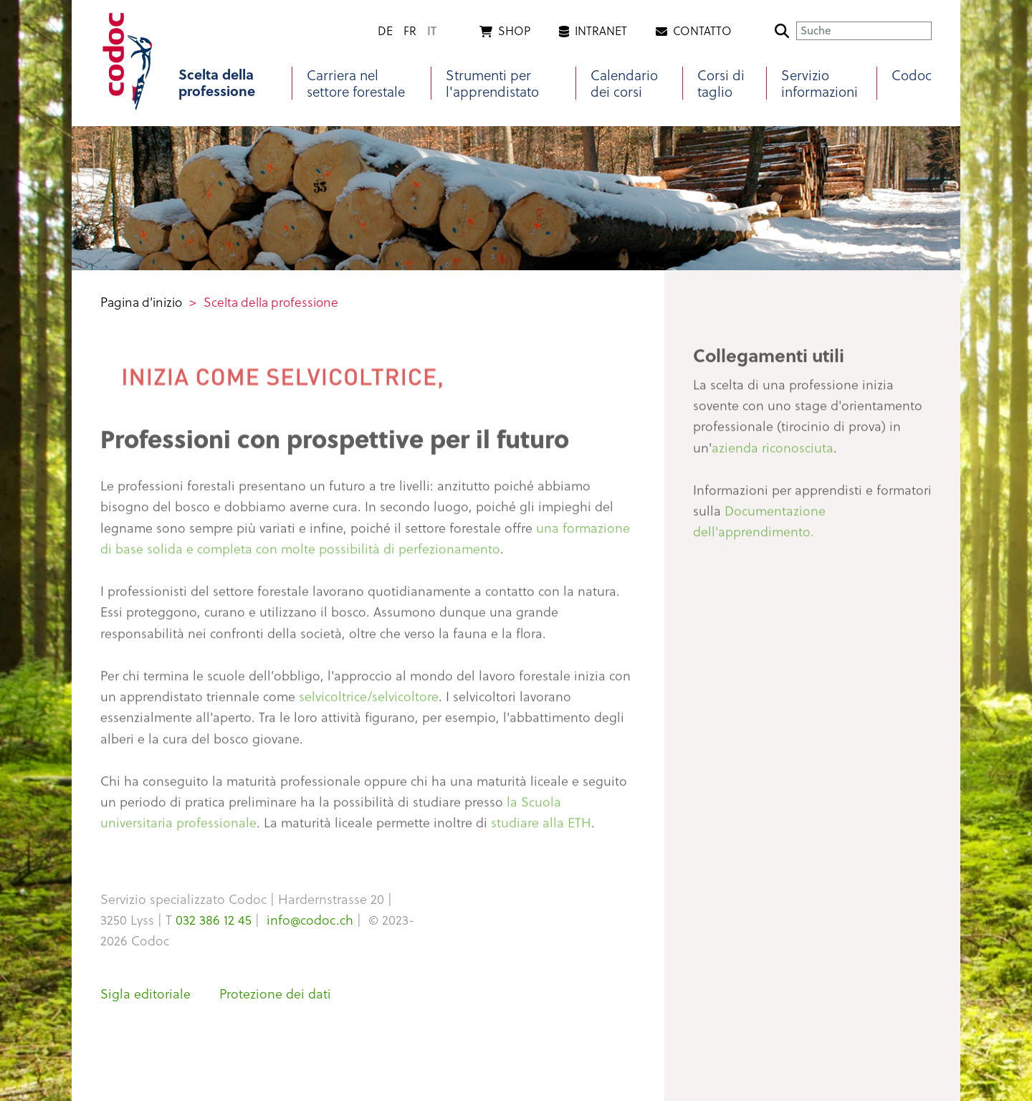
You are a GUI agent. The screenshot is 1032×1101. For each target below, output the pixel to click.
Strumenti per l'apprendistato (492, 83)
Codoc (912, 75)
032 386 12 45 (214, 919)
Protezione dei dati (275, 993)
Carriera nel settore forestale (356, 83)
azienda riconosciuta (772, 452)
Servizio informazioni (819, 83)
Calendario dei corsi (624, 83)
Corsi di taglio (721, 83)
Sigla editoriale (145, 993)
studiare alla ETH (541, 827)
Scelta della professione (216, 83)
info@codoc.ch (310, 919)
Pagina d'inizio (141, 301)
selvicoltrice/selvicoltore (369, 701)
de (385, 30)
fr (409, 30)
